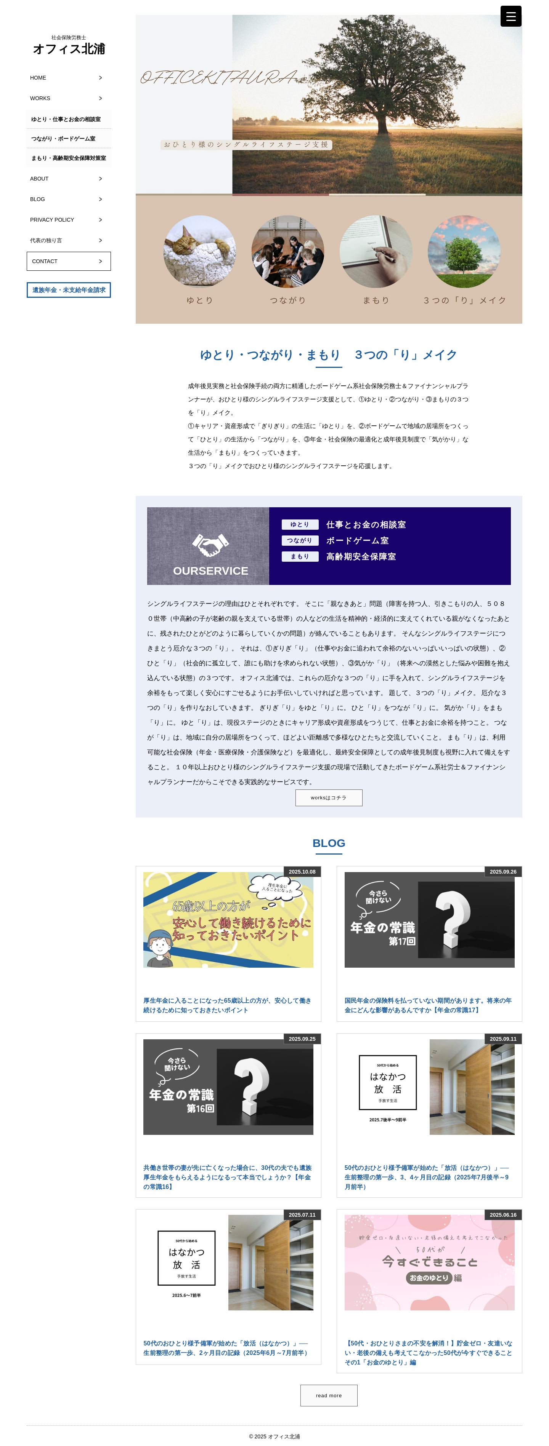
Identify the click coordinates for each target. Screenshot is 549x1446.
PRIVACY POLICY (52, 220)
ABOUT (39, 179)
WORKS (40, 98)
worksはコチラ (329, 797)
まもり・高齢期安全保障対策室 (68, 158)
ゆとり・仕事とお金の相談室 (66, 119)
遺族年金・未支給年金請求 (69, 290)
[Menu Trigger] (511, 16)
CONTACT (45, 261)
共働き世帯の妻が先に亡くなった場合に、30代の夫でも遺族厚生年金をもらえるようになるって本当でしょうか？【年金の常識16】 (227, 1177)
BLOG (37, 199)
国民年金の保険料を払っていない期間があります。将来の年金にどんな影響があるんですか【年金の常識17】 (428, 1005)
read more (329, 1395)
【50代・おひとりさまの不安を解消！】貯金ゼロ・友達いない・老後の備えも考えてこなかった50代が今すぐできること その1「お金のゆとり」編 (430, 1353)
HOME (38, 78)
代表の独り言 (46, 240)
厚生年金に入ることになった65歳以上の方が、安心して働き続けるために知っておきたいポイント (227, 1005)
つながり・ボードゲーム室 (63, 139)
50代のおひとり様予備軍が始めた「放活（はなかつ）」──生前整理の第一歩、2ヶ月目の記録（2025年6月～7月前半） (226, 1348)
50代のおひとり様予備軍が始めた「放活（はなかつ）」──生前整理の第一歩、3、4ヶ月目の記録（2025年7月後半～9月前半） (427, 1177)
